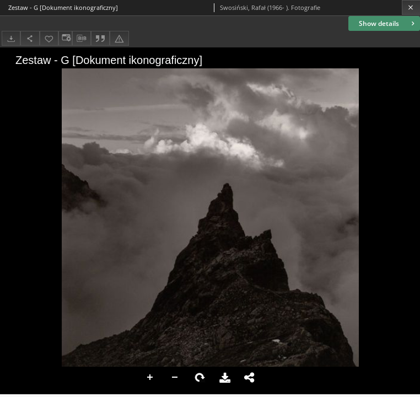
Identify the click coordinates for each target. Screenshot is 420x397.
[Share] (29, 38)
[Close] (411, 7)
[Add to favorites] (49, 38)
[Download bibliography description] (81, 38)
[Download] (11, 38)
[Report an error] (119, 38)
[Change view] (65, 38)
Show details (388, 23)
